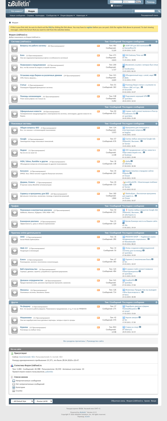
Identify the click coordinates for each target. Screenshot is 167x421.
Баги (22, 55)
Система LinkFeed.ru (21, 42)
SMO (22, 237)
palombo (49, 371)
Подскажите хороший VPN (136, 96)
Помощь (151, 2)
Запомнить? (117, 6)
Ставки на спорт (132, 327)
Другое (14, 302)
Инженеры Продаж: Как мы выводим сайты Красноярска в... (139, 291)
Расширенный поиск (149, 15)
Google (23, 139)
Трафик (15, 206)
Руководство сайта (95, 341)
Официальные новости (30, 111)
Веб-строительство (28, 269)
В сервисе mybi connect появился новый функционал (137, 270)
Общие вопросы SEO (29, 127)
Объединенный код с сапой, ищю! (139, 75)
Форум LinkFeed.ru (134, 401)
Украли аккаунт (131, 317)
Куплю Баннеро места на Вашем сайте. (141, 221)
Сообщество (51, 15)
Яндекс (23, 150)
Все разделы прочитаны (74, 341)
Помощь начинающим (30, 96)
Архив (147, 401)
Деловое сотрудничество (31, 280)
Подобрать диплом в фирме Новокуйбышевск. (135, 307)
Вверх (153, 401)
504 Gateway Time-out (134, 55)
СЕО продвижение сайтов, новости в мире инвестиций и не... (139, 151)
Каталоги (24, 171)
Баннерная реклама (29, 221)
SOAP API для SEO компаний (137, 45)
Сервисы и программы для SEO (34, 193)
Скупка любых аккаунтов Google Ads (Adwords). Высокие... (138, 140)
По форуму (25, 306)
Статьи (23, 85)
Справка (30, 15)
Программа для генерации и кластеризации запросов (135, 128)
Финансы (24, 290)
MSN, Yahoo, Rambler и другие (34, 161)
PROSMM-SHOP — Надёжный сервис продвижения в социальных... (139, 238)
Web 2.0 (23, 248)
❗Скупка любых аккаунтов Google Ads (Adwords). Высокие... (140, 211)
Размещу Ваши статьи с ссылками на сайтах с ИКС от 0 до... (139, 86)
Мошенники (26, 317)
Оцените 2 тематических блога (138, 259)
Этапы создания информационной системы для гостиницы (138, 249)
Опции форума (66, 15)
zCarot (87, 416)
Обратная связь (118, 401)
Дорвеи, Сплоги (27, 182)
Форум (31, 11)
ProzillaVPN (130, 280)
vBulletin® (83, 412)
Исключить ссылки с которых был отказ (141, 65)
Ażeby (127, 161)
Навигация (80, 15)
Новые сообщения (17, 15)
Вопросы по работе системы (33, 45)
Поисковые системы (21, 124)
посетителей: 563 (27, 357)
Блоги (23, 259)
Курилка (24, 327)
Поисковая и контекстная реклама (36, 210)
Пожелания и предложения (33, 65)
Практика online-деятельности (26, 233)
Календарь (40, 15)
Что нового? (17, 11)
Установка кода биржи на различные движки (41, 75)
